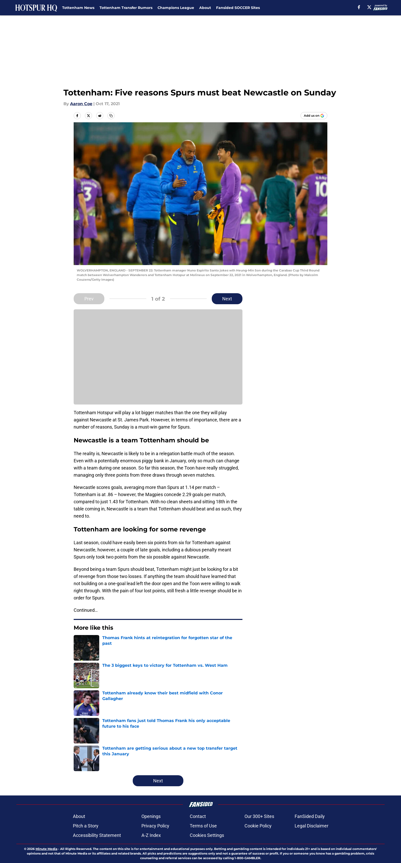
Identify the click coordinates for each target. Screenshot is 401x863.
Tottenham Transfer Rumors (125, 7)
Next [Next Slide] (227, 298)
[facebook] (359, 7)
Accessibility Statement (97, 835)
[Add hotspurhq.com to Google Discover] (313, 115)
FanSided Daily (310, 816)
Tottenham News (78, 7)
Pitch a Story (85, 825)
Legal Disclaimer (311, 825)
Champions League (176, 7)
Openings (151, 816)
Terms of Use (203, 825)
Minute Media (46, 849)
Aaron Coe (81, 103)
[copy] (111, 115)
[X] (369, 7)
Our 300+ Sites (259, 816)
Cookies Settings (207, 835)
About (205, 7)
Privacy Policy (155, 825)
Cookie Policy (258, 825)
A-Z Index (151, 835)
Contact (198, 816)
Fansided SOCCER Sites (238, 7)
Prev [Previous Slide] (89, 298)
